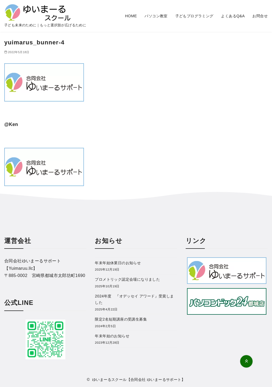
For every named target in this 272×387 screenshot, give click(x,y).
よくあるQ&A (233, 16)
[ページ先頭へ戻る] (246, 361)
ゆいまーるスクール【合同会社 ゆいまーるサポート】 (138, 379)
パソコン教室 (155, 16)
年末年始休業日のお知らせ (118, 263)
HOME (131, 16)
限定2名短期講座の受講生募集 (121, 319)
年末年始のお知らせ (112, 336)
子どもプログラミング (194, 16)
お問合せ (260, 16)
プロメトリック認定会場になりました (127, 279)
